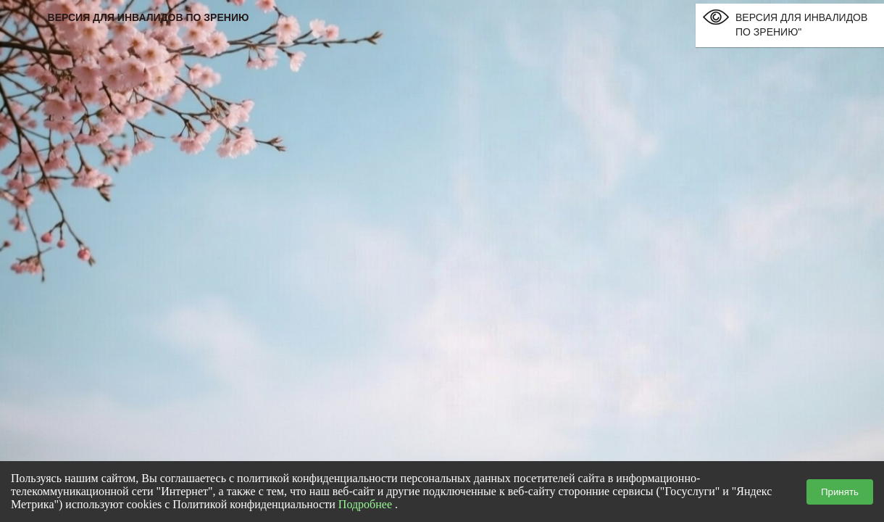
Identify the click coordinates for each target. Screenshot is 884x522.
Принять (840, 491)
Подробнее (365, 504)
